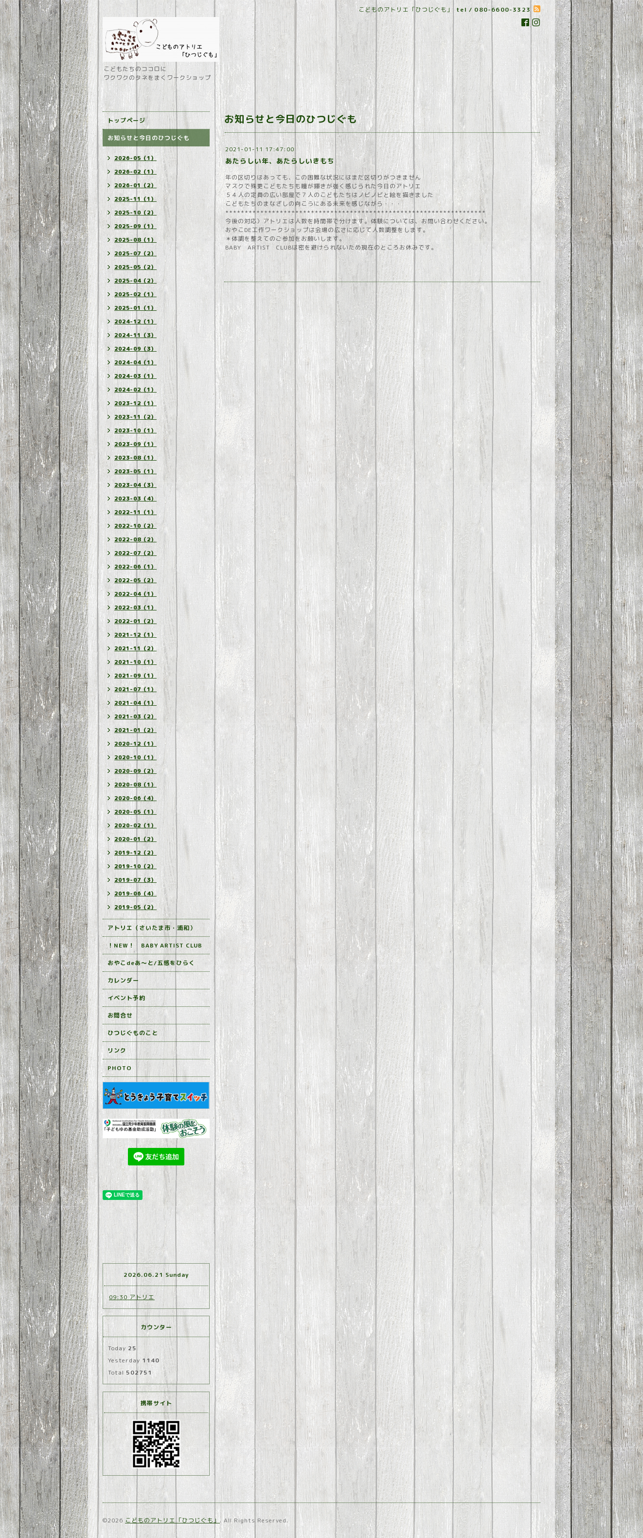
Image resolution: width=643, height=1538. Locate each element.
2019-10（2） (135, 866)
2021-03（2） (135, 716)
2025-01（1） (135, 308)
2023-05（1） (135, 471)
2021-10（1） (135, 662)
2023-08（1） (135, 458)
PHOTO (119, 1068)
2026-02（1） (135, 172)
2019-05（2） (135, 907)
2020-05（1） (135, 812)
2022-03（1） (135, 607)
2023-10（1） (135, 430)
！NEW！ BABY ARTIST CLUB (154, 945)
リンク (116, 1050)
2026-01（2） (135, 185)
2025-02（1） (135, 294)
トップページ (126, 120)
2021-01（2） (135, 730)
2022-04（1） (135, 594)
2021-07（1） (135, 689)
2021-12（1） (135, 635)
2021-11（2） (135, 648)
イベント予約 (126, 998)
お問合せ (120, 1015)
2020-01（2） (135, 839)
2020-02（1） (135, 825)
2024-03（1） (135, 376)
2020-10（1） (135, 757)
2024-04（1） (135, 362)
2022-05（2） (135, 580)
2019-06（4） (135, 893)
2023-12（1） (135, 403)
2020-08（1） (135, 784)
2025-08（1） (135, 240)
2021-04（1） (135, 703)
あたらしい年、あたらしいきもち (280, 160)
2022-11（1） (135, 512)
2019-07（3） (135, 880)
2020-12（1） (135, 744)
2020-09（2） (135, 771)
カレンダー (123, 980)
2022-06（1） (135, 567)
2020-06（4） (135, 798)
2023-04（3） (135, 485)
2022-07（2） (135, 553)
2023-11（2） (135, 417)
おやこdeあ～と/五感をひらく (151, 963)
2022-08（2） (135, 539)
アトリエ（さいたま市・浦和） (151, 928)
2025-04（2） (135, 281)
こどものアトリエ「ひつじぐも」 (172, 1520)
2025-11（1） (135, 199)
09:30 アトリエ (132, 1297)
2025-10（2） (135, 212)
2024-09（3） (135, 349)
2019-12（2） (135, 853)
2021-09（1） (135, 676)
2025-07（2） (135, 253)
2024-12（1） (135, 321)
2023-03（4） (135, 498)
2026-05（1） (135, 158)
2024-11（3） (135, 335)
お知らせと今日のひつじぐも (148, 138)
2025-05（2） (135, 267)
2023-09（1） (135, 444)
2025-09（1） (135, 226)
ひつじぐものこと (132, 1033)
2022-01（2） (135, 621)
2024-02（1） (135, 389)
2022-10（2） (135, 526)
